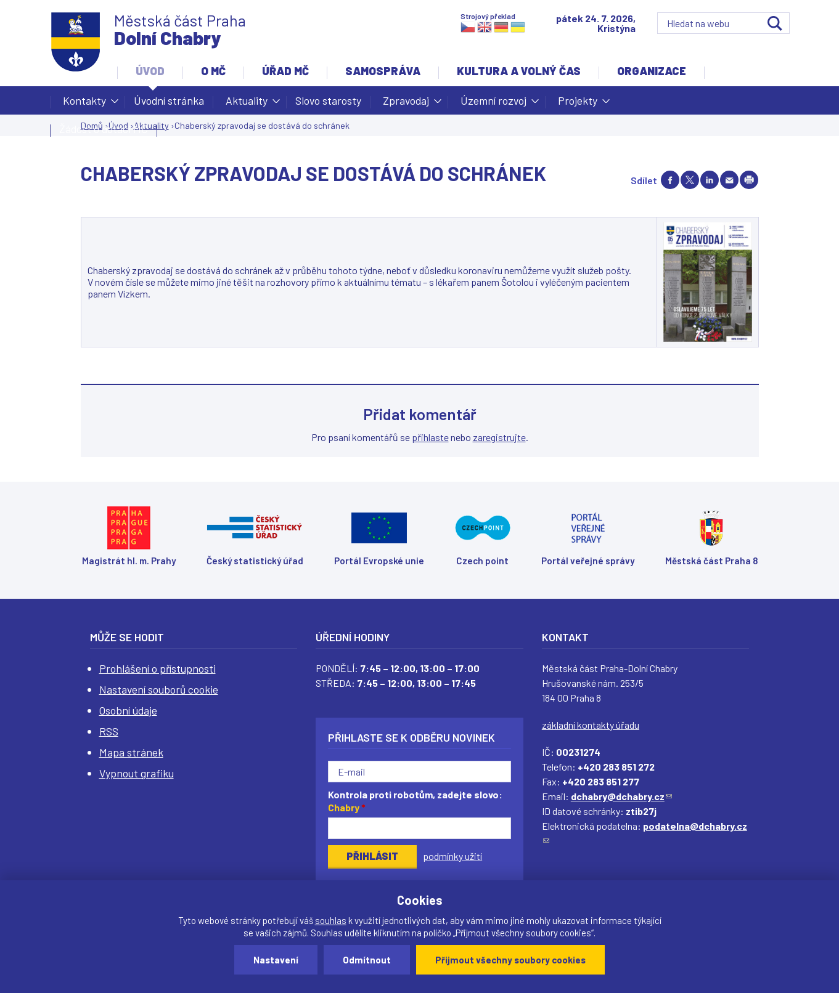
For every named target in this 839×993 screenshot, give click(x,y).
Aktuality (246, 104)
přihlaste (430, 437)
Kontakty (84, 104)
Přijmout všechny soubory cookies (510, 959)
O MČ (213, 71)
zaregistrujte (499, 437)
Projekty (578, 104)
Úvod (150, 71)
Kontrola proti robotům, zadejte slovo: (415, 800)
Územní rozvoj (493, 104)
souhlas (330, 920)
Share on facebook (670, 180)
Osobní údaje (128, 710)
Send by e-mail (729, 180)
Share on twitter (690, 180)
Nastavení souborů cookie (158, 689)
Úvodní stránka (169, 100)
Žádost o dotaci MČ (103, 129)
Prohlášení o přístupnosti (157, 668)
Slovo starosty (328, 100)
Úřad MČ (285, 71)
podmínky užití (452, 856)
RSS (108, 731)
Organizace (651, 71)
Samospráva (382, 71)
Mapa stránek (131, 752)
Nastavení (275, 959)
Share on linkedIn (709, 180)
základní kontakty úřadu (590, 725)
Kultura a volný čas (519, 71)
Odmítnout (367, 959)
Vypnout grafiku (136, 773)
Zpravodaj (405, 104)
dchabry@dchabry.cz (621, 796)
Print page (749, 180)
